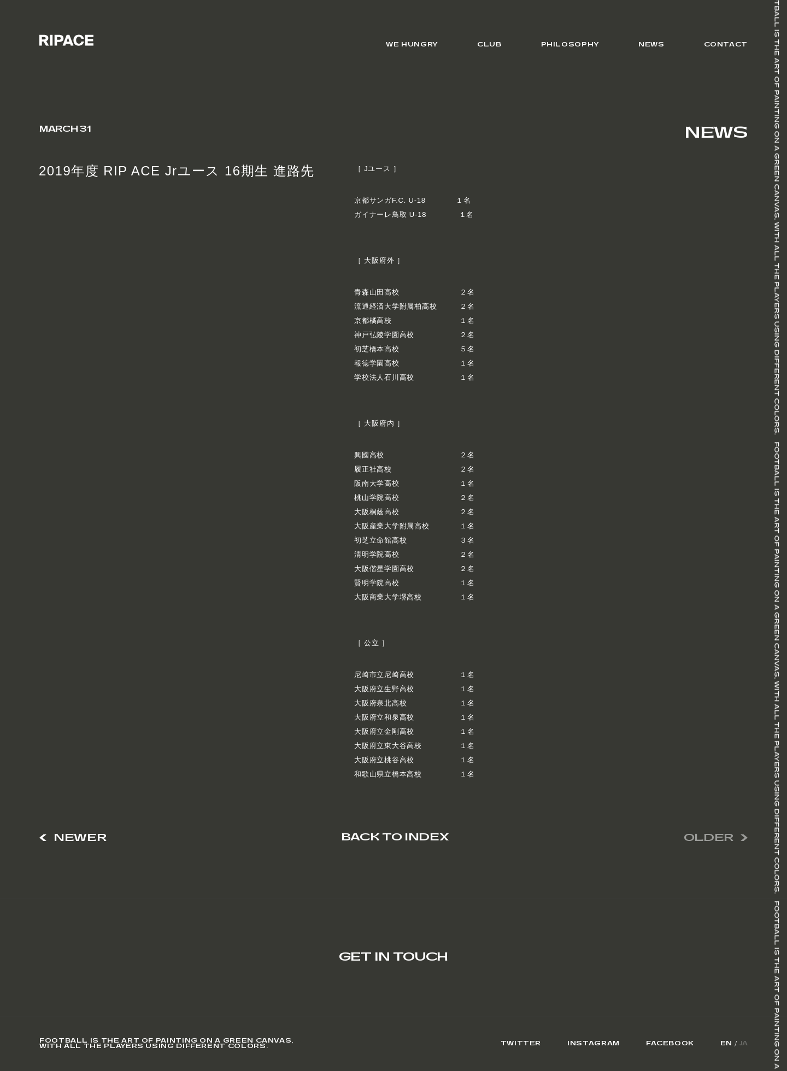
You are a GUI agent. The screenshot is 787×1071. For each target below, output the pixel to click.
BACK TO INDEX (395, 838)
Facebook (670, 1043)
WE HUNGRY (412, 45)
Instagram (593, 1043)
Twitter (521, 1043)
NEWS (651, 45)
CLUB (489, 45)
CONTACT (726, 45)
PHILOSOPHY (570, 45)
